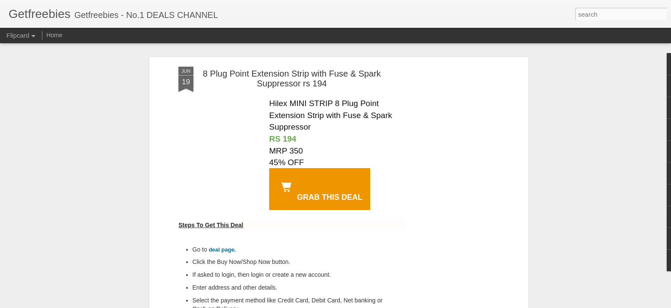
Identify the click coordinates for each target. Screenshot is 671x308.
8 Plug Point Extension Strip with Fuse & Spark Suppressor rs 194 (292, 78)
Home (54, 35)
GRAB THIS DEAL (320, 189)
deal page (222, 249)
